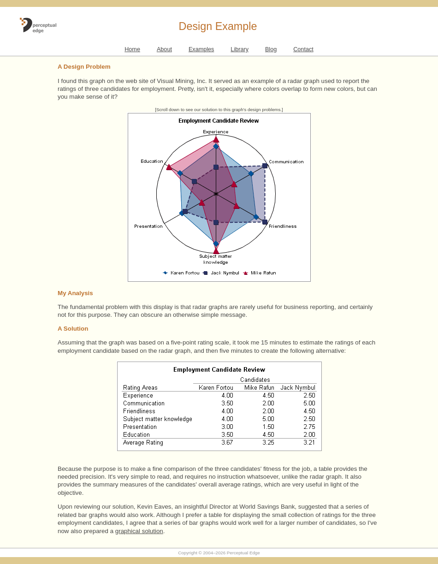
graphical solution (139, 531)
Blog (271, 49)
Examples (201, 49)
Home (132, 49)
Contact (303, 49)
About (164, 49)
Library (240, 49)
